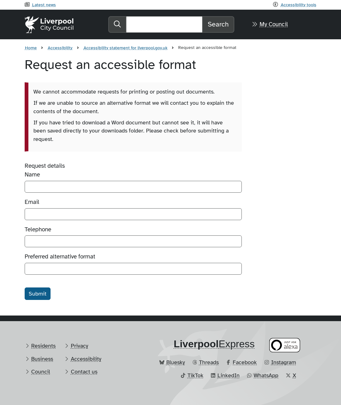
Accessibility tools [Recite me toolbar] (298, 4)
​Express (214, 344)
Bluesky (175, 362)
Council (40, 371)
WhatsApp (266, 375)
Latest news (44, 4)
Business (42, 358)
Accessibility (60, 48)
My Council (274, 24)
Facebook (245, 362)
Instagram (283, 362)
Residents (43, 345)
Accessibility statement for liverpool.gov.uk (126, 48)
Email (32, 202)
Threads (209, 362)
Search (218, 24)
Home (31, 48)
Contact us (84, 371)
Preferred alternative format (60, 256)
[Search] (164, 24)
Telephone (38, 229)
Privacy (79, 345)
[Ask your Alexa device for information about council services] (284, 345)
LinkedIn (228, 375)
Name (32, 174)
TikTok (195, 375)
